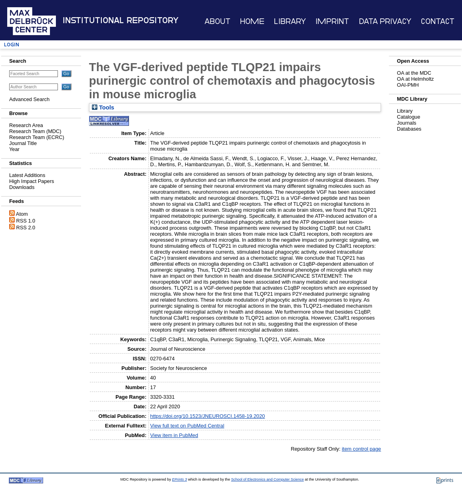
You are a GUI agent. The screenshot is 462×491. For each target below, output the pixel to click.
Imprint (332, 21)
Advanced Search (29, 99)
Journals (406, 123)
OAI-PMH (408, 85)
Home (252, 21)
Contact (437, 21)
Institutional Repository (120, 20)
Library (290, 21)
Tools (103, 107)
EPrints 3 (179, 479)
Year (14, 149)
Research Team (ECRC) (36, 137)
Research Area (26, 125)
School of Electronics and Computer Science (267, 479)
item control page (361, 449)
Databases (409, 129)
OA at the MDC (414, 73)
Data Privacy (385, 21)
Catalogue (408, 117)
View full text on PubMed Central (187, 426)
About (217, 21)
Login (11, 44)
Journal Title (23, 143)
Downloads (21, 187)
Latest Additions (27, 175)
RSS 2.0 (26, 228)
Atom (22, 214)
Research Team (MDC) (35, 131)
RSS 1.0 (26, 221)
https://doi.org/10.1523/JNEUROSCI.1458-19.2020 (207, 416)
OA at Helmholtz (415, 79)
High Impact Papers (31, 181)
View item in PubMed (174, 435)
